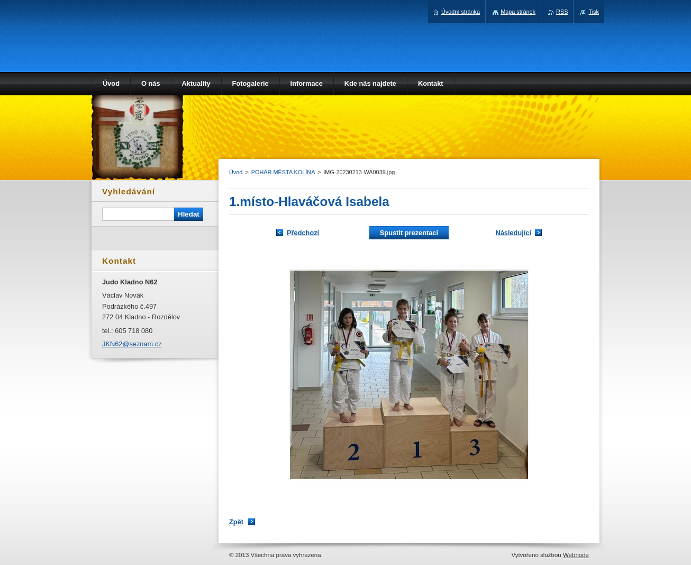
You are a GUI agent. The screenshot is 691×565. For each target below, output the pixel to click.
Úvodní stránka (460, 11)
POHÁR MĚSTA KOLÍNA (283, 172)
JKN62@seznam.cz (132, 344)
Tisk (593, 11)
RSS (562, 11)
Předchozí (303, 233)
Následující (513, 233)
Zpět (236, 522)
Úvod (235, 172)
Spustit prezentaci (409, 233)
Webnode (576, 555)
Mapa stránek (518, 11)
